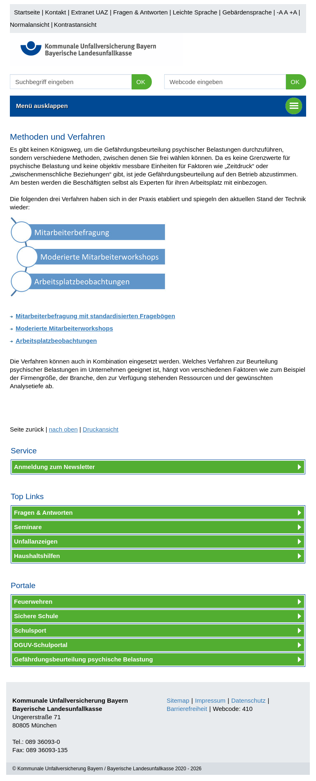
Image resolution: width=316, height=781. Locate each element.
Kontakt (55, 12)
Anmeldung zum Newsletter (54, 466)
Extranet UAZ (89, 12)
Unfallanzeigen (36, 541)
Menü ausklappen (159, 106)
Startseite (27, 12)
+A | (294, 12)
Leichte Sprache (195, 12)
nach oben (63, 429)
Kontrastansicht (75, 24)
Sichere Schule (36, 615)
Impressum (210, 700)
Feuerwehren (33, 601)
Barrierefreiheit (187, 708)
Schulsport (30, 630)
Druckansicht (100, 429)
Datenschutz (248, 700)
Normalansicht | (31, 24)
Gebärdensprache (247, 12)
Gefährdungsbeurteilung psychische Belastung (83, 659)
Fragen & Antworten (140, 12)
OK (140, 81)
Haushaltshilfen (37, 555)
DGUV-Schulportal (40, 644)
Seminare (28, 526)
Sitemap (178, 700)
